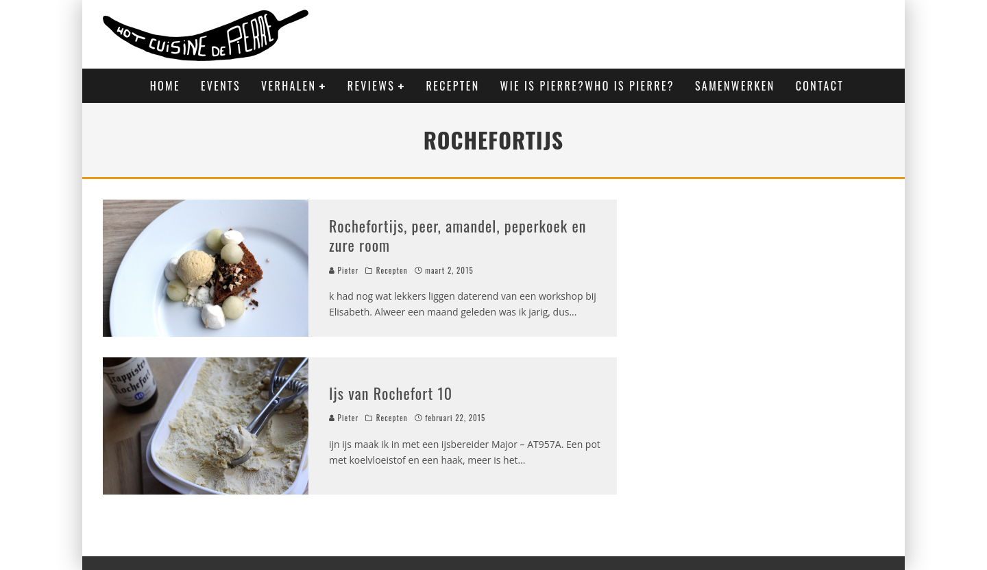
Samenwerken (735, 86)
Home (165, 86)
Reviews (371, 86)
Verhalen (288, 86)
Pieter (343, 270)
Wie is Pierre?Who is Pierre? (587, 86)
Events (221, 86)
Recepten (453, 86)
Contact (820, 86)
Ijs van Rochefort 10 (390, 393)
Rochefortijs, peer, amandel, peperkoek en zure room (458, 236)
